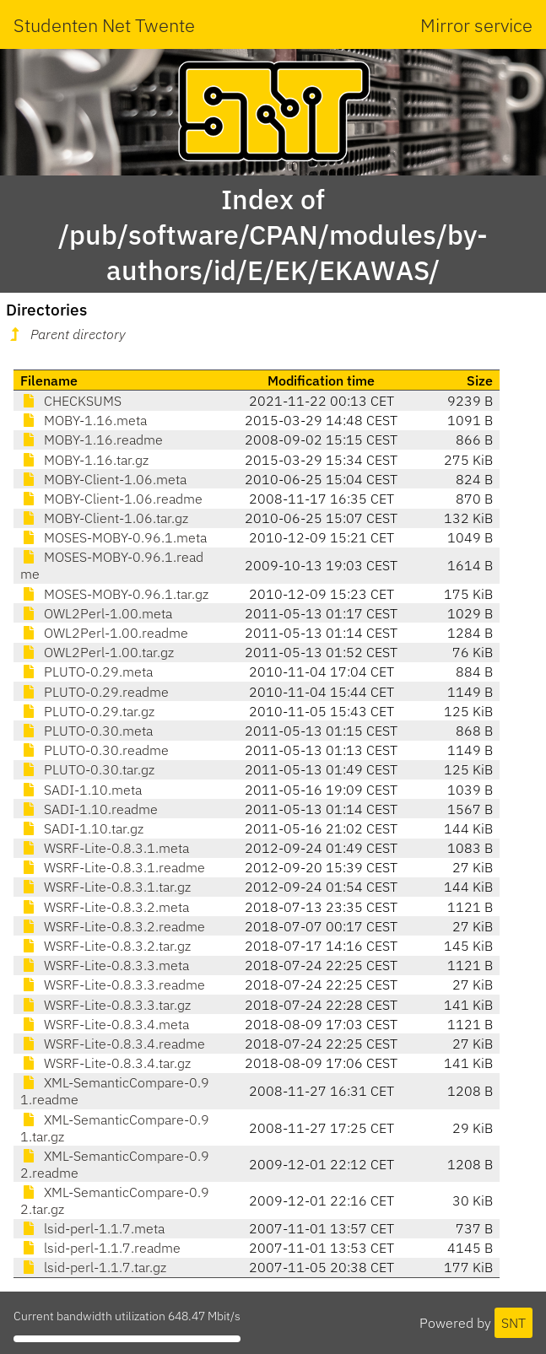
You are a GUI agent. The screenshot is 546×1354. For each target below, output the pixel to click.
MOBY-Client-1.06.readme (111, 498)
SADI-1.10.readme (89, 809)
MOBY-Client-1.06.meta (103, 479)
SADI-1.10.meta (81, 789)
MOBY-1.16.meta (83, 420)
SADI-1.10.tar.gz (81, 828)
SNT (513, 1322)
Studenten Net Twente (104, 25)
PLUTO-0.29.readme (94, 691)
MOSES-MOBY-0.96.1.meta (113, 537)
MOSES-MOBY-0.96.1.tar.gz (114, 593)
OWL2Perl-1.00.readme (104, 632)
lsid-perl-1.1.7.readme (100, 1247)
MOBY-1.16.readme (91, 439)
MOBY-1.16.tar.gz (84, 459)
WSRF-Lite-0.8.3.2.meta (104, 906)
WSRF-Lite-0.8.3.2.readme (112, 926)
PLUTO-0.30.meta (86, 730)
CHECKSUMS (71, 400)
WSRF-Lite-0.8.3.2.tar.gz (105, 945)
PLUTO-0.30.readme (94, 750)
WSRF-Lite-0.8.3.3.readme (112, 984)
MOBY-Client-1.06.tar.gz (104, 518)
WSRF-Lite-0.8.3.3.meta (104, 965)
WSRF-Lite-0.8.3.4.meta (104, 1024)
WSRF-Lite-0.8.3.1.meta (104, 847)
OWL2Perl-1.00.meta (96, 613)
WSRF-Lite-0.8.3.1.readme (112, 867)
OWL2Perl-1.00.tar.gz (97, 652)
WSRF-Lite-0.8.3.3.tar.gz (105, 1004)
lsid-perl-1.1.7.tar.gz (93, 1267)
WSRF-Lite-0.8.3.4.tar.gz (105, 1063)
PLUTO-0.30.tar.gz (87, 769)
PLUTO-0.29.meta (86, 671)
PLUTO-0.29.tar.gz (87, 711)
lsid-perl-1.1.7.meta (92, 1228)
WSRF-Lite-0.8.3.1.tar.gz (105, 886)
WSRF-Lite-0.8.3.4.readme (112, 1043)
